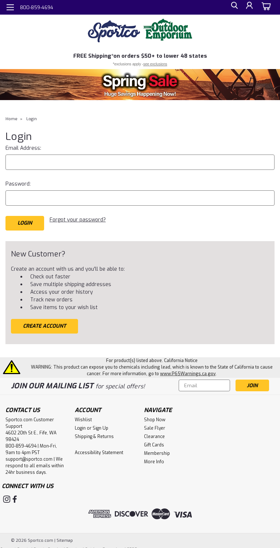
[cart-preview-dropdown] (265, 7)
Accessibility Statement (99, 450)
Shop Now (155, 417)
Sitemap (65, 536)
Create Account (44, 323)
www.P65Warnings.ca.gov (187, 371)
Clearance (154, 434)
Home (11, 119)
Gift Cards (154, 442)
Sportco (74, 544)
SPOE (132, 544)
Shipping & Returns (94, 434)
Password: (18, 183)
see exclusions (155, 64)
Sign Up (100, 425)
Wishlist (83, 417)
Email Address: (23, 148)
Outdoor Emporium (104, 544)
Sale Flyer (154, 425)
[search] (232, 7)
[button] (140, 84)
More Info (154, 459)
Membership (157, 450)
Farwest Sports (15, 544)
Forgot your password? (78, 219)
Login (31, 119)
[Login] (248, 7)
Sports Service (48, 544)
